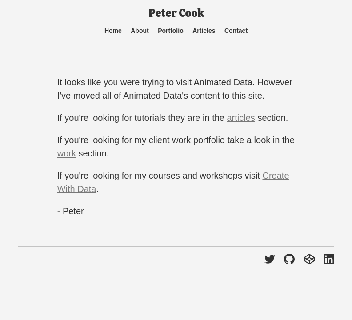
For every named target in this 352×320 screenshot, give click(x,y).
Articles (203, 30)
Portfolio (171, 30)
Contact (236, 30)
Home (113, 30)
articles (241, 118)
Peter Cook (176, 13)
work (66, 153)
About (139, 30)
